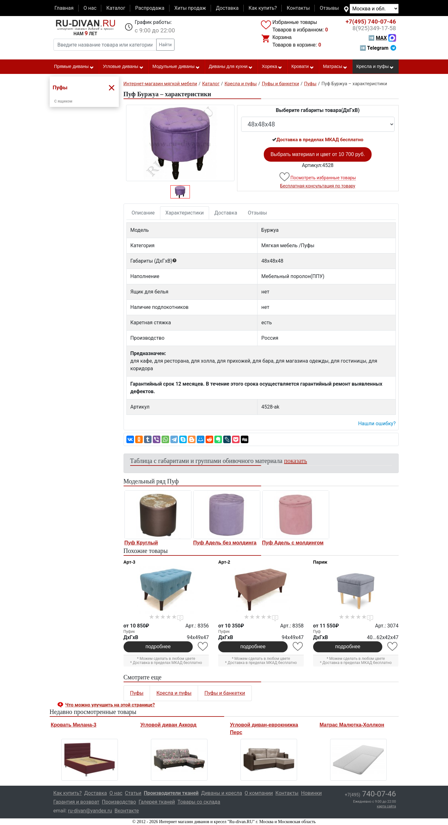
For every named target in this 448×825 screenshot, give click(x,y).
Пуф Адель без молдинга (225, 542)
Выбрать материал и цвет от (317, 154)
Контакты (298, 8)
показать (295, 460)
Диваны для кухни (231, 67)
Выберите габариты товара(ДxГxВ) (318, 110)
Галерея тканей (157, 802)
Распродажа (149, 8)
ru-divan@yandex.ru (90, 811)
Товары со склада (199, 802)
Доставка (227, 8)
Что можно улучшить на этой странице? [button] (110, 705)
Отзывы (329, 8)
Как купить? (262, 8)
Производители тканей (171, 793)
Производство (119, 802)
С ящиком (63, 101)
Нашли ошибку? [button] (376, 423)
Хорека (272, 67)
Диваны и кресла (221, 793)
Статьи (133, 793)
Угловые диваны (123, 67)
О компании (259, 793)
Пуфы (137, 693)
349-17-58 (374, 28)
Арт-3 (130, 562)
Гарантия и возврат (76, 802)
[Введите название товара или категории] (105, 45)
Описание (143, 213)
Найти (165, 44)
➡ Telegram (378, 48)
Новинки (311, 793)
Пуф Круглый (141, 542)
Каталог (115, 8)
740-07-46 (371, 21)
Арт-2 (224, 562)
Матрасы (335, 67)
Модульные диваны (176, 67)
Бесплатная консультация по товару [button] (317, 185)
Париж (320, 562)
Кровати (302, 67)
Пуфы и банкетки (224, 693)
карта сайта (386, 806)
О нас (89, 8)
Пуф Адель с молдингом (293, 542)
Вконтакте (126, 811)
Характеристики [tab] (184, 213)
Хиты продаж (190, 8)
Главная (64, 8)
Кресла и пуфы (375, 67)
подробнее (158, 646)
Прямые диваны (74, 67)
